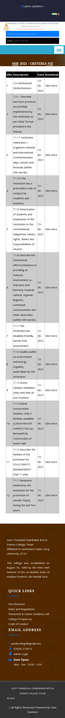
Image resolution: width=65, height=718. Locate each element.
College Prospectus (20, 619)
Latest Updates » (32, 6)
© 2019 (11, 698)
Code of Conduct (18, 624)
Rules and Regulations (21, 609)
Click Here (51, 85)
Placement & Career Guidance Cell (28, 614)
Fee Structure (16, 604)
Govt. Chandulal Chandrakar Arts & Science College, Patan (32, 691)
